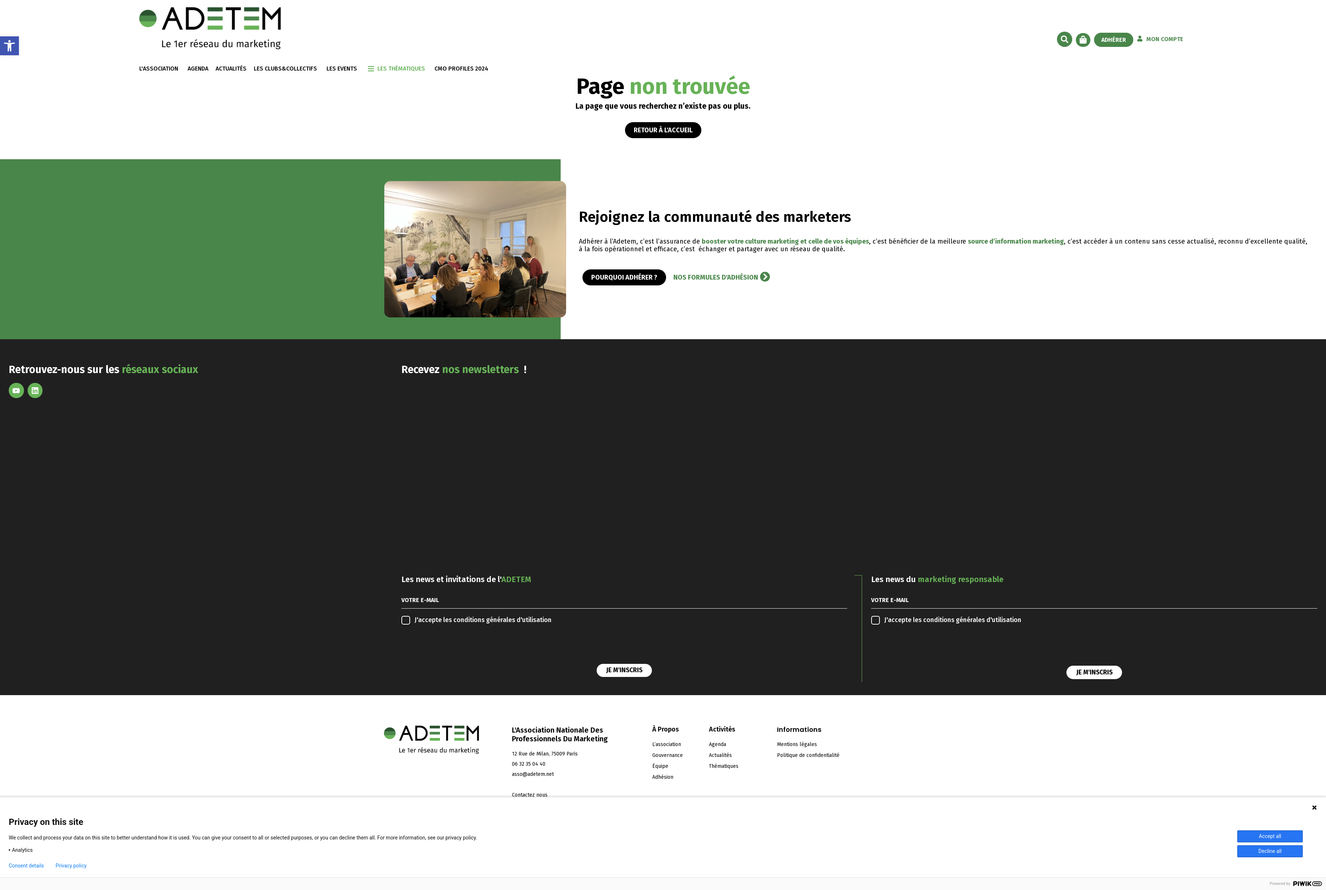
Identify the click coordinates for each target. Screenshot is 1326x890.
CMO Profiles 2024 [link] (461, 68)
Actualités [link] (720, 755)
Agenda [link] (717, 744)
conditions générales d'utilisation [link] (502, 620)
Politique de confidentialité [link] (808, 755)
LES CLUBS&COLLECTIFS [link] (285, 68)
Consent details (26, 866)
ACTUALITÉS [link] (231, 68)
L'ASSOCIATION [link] (158, 68)
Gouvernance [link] (667, 755)
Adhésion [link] (662, 777)
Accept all (1270, 836)
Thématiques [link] (723, 766)
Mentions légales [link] (797, 744)
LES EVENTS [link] (342, 68)
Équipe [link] (660, 766)
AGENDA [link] (198, 68)
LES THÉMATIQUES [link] (401, 68)
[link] (9, 45)
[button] (1064, 39)
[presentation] (456, 646)
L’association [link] (666, 744)
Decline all (1270, 851)
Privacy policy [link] (71, 866)
